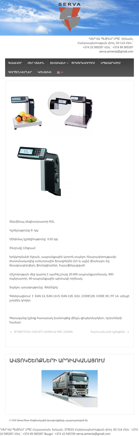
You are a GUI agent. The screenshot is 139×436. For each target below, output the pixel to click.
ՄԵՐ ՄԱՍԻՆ (36, 62)
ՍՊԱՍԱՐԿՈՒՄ (110, 62)
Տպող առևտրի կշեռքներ (108, 331)
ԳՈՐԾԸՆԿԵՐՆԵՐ (20, 72)
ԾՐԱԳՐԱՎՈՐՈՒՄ (83, 62)
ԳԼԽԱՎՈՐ (15, 62)
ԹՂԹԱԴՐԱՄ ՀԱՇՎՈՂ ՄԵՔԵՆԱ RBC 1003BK (43, 331)
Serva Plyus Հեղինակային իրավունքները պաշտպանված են (52, 420)
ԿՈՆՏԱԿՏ (44, 72)
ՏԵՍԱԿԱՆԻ (58, 62)
